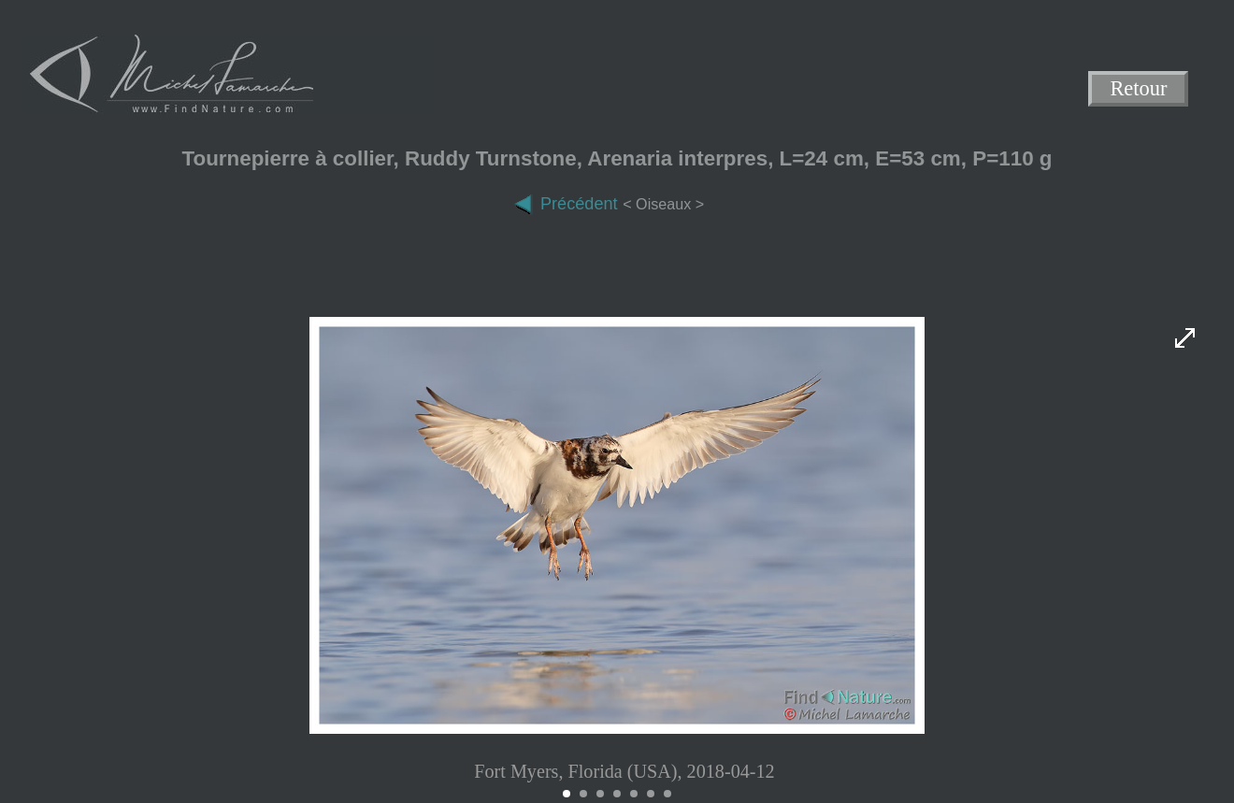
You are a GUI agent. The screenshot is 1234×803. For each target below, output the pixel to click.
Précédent (565, 203)
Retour (1139, 89)
